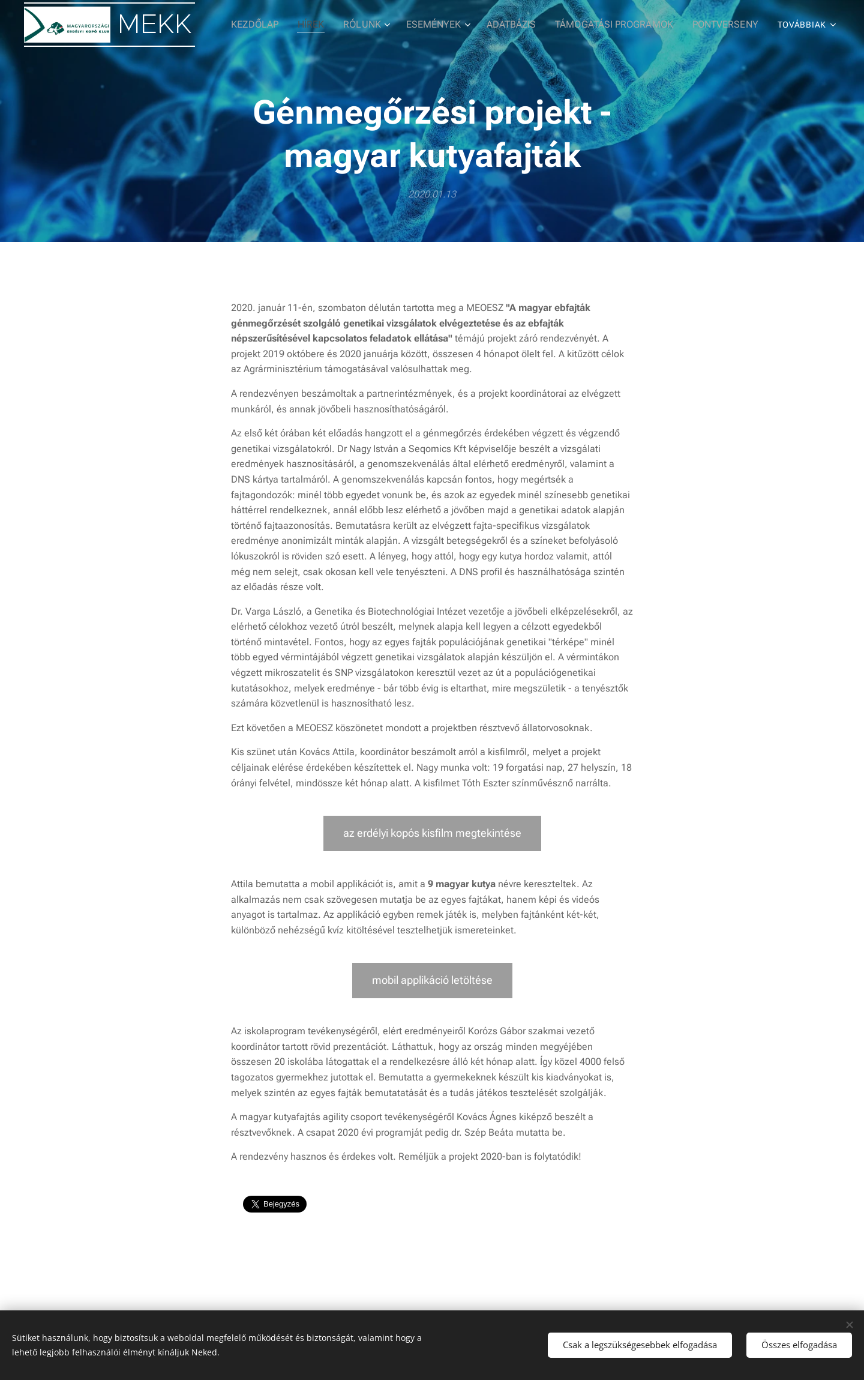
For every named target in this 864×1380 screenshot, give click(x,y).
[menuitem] (278, 25)
